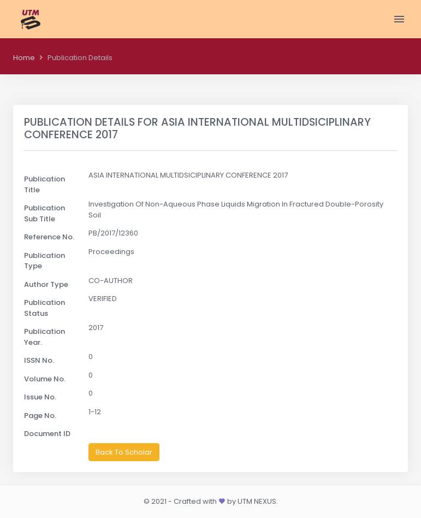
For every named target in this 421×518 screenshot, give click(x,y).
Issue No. (40, 397)
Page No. (40, 415)
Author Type (46, 284)
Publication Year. (44, 337)
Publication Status (44, 308)
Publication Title (44, 184)
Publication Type (44, 261)
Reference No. (49, 237)
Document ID (47, 433)
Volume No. (45, 379)
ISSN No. (39, 360)
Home (24, 57)
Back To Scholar (124, 452)
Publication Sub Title (44, 213)
